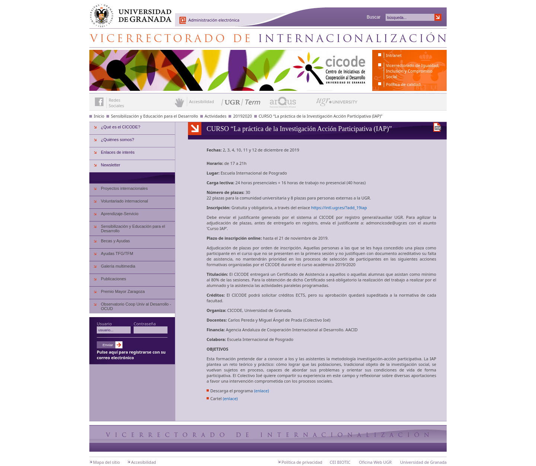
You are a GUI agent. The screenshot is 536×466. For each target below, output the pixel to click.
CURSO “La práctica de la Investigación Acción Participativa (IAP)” (321, 116)
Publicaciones (113, 279)
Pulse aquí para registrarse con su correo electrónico (131, 354)
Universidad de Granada (128, 11)
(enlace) (261, 392)
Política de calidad (403, 84)
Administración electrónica (213, 20)
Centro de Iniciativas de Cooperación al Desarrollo (268, 38)
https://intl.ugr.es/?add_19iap (339, 208)
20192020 (242, 116)
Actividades (216, 116)
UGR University (337, 103)
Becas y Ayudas (115, 241)
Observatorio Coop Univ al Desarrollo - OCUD (136, 306)
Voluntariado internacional (124, 201)
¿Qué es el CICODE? (120, 127)
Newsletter (110, 165)
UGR (365, 199)
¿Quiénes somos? (117, 139)
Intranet (394, 55)
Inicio (99, 116)
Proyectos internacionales (124, 188)
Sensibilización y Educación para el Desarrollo (154, 116)
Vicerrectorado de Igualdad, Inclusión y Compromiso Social (412, 71)
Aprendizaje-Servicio (119, 213)
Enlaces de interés (118, 152)
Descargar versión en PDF (437, 127)
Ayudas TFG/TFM (117, 253)
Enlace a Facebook (99, 102)
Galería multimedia (118, 266)
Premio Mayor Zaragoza (123, 291)
